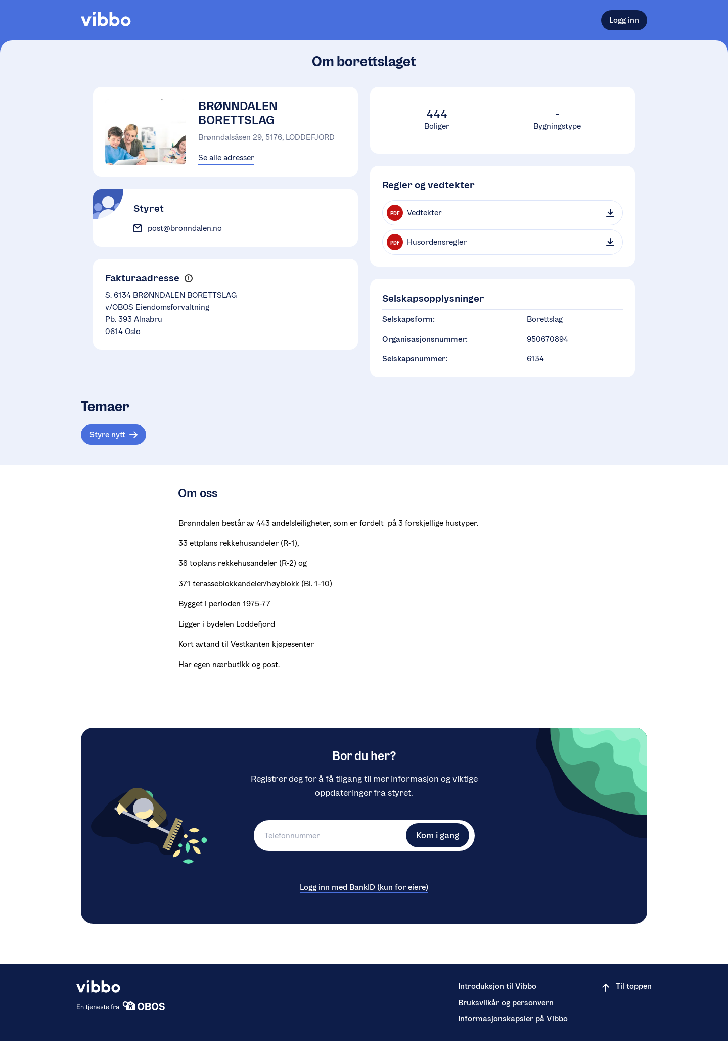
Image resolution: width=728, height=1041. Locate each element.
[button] (188, 278)
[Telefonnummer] (328, 835)
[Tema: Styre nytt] (113, 434)
